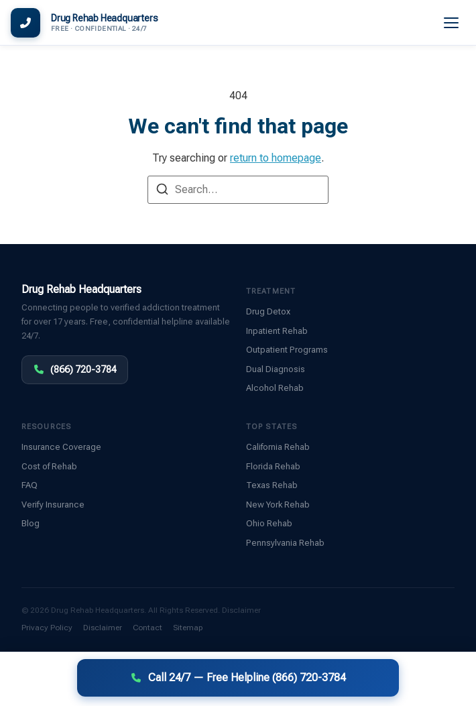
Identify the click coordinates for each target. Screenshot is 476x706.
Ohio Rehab (269, 523)
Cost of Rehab (49, 466)
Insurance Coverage (61, 447)
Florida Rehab (273, 466)
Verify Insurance (52, 504)
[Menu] (451, 22)
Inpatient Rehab (277, 331)
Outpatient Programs (287, 350)
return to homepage (275, 158)
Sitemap (187, 627)
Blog (30, 523)
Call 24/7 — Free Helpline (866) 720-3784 (238, 677)
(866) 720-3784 (75, 369)
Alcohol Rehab (275, 388)
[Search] (162, 191)
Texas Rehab (272, 485)
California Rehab (278, 447)
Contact (147, 627)
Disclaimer (241, 610)
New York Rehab (278, 504)
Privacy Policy (46, 627)
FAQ (29, 485)
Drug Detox (268, 311)
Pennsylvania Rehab (285, 543)
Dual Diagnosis (275, 369)
